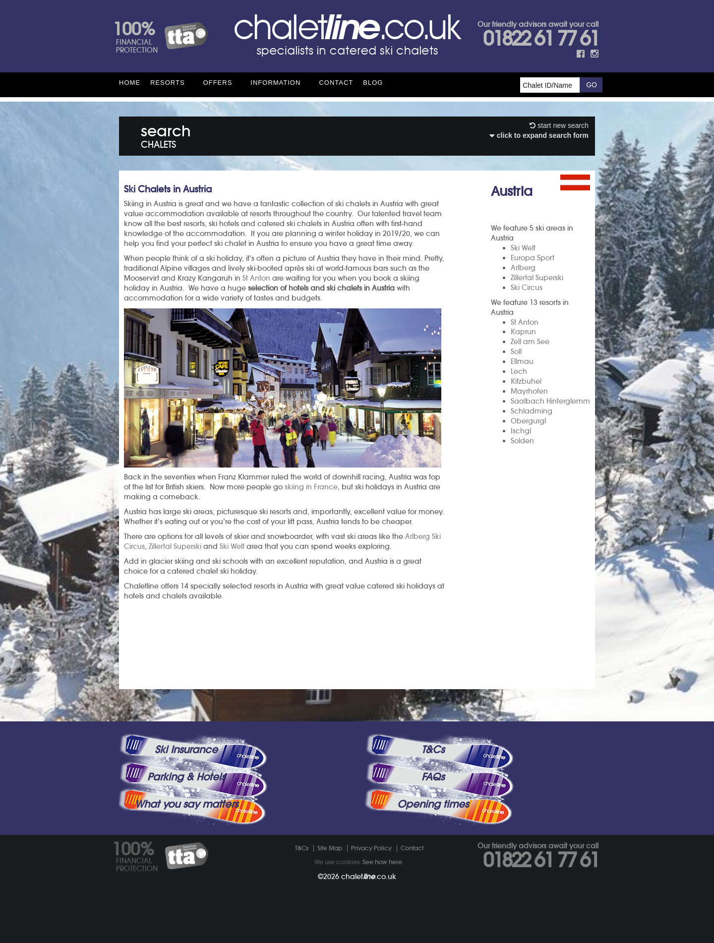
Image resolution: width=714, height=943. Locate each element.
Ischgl (521, 430)
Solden (522, 440)
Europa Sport (532, 257)
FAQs (432, 776)
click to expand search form (539, 135)
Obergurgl (528, 420)
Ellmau (522, 361)
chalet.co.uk (368, 876)
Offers (218, 82)
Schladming (531, 411)
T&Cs (432, 749)
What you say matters (186, 804)
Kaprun (523, 331)
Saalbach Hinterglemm (550, 401)
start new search (559, 125)
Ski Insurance (186, 749)
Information (275, 82)
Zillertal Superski (537, 277)
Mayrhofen (529, 391)
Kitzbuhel (526, 381)
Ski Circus (526, 287)
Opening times (433, 804)
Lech (519, 371)
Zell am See (530, 341)
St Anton (524, 322)
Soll (516, 351)
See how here (382, 862)
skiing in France (311, 486)
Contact (336, 82)
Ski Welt (523, 247)
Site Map (329, 848)
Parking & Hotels (186, 776)
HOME (129, 82)
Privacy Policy (371, 848)
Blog (373, 82)
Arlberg (523, 267)
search (166, 134)
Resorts (167, 82)
